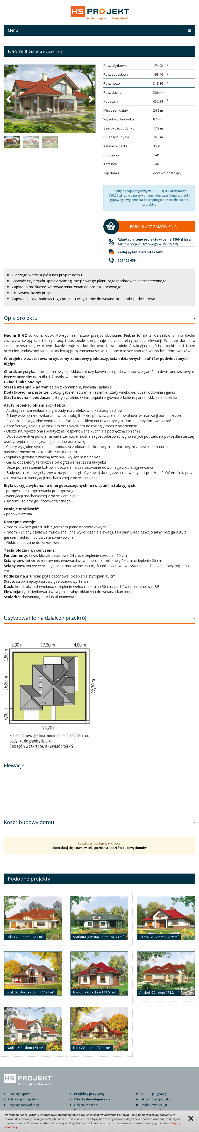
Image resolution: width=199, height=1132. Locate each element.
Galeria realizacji (86, 1105)
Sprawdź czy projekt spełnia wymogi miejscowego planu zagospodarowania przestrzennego (89, 280)
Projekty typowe (19, 1094)
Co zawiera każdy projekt (33, 292)
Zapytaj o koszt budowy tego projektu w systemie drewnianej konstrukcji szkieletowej (84, 298)
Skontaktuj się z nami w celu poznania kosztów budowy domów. (99, 848)
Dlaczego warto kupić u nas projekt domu (47, 274)
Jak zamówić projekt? (155, 1099)
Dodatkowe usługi (153, 1105)
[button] (9, 98)
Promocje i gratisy (153, 1094)
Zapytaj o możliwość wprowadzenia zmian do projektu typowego (67, 286)
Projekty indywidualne (24, 1105)
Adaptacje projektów (23, 1099)
